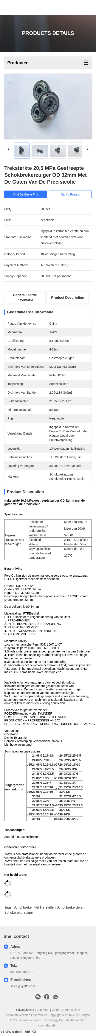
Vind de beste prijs (28, 194)
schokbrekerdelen (70, 907)
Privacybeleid (25, 1010)
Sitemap (42, 1010)
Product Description (67, 297)
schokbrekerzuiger (18, 912)
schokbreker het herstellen (35, 907)
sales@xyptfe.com (22, 986)
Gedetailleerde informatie (25, 297)
